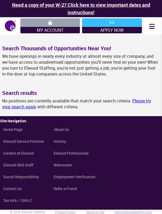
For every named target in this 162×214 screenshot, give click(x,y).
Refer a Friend (65, 188)
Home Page (13, 129)
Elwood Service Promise (23, 141)
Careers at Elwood (18, 153)
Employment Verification (74, 176)
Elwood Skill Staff (18, 164)
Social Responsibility (21, 176)
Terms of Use (95, 212)
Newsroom (63, 164)
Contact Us (12, 188)
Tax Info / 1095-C (17, 200)
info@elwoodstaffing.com (133, 212)
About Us (61, 129)
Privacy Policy (65, 212)
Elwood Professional (71, 153)
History (60, 141)
